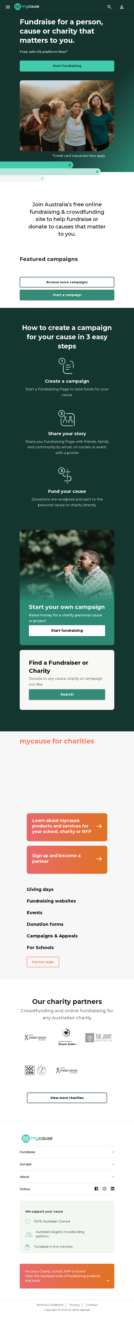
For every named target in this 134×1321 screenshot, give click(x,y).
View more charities (67, 1098)
